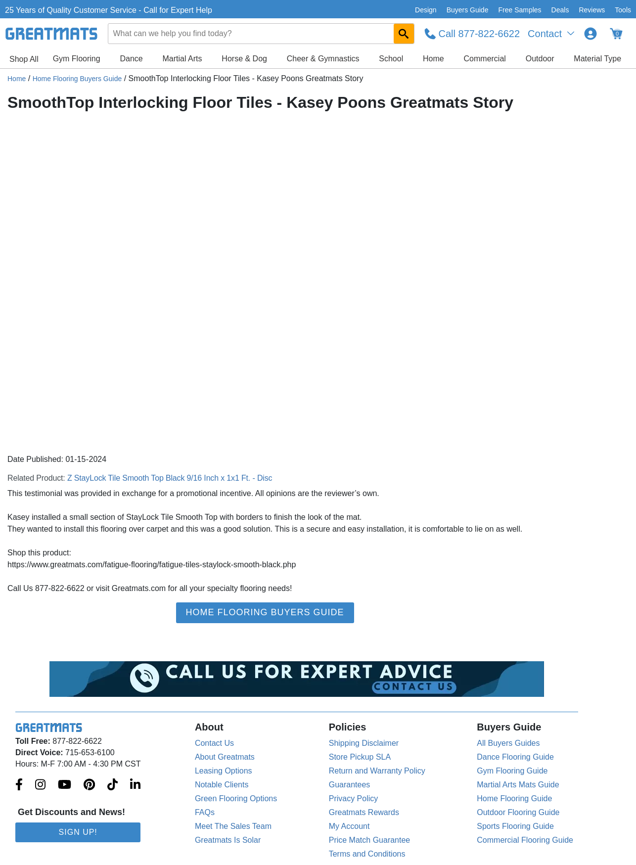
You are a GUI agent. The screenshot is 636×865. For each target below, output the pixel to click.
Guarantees (349, 784)
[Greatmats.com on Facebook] (19, 785)
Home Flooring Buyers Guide (77, 79)
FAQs (205, 812)
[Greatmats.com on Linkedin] (135, 785)
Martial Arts (182, 58)
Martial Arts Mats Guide (518, 784)
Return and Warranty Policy (377, 771)
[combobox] (261, 33)
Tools (623, 10)
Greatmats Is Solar (228, 840)
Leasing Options (223, 771)
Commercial (485, 58)
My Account (349, 826)
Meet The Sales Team (233, 826)
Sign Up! (78, 832)
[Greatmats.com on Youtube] (64, 785)
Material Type (597, 58)
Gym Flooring (76, 58)
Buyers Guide (468, 10)
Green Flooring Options (236, 798)
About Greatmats (225, 757)
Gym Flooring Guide (512, 771)
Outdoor (540, 58)
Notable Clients (222, 784)
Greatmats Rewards (364, 812)
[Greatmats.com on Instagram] (40, 785)
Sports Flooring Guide (515, 826)
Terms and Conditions (367, 854)
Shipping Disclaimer (364, 743)
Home (433, 58)
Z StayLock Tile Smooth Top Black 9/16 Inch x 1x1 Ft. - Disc (169, 478)
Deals (560, 10)
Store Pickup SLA (360, 757)
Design (426, 10)
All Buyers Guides (508, 743)
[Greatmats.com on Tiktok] (112, 785)
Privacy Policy (353, 798)
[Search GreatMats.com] (404, 34)
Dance (131, 58)
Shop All (24, 59)
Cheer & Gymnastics (323, 58)
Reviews (592, 10)
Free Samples (519, 10)
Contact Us (214, 743)
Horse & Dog (244, 58)
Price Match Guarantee (369, 840)
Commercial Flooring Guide (525, 840)
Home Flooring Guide (514, 798)
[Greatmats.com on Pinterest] (89, 785)
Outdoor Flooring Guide (518, 812)
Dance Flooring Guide (515, 757)
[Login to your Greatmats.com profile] (590, 34)
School (391, 58)
